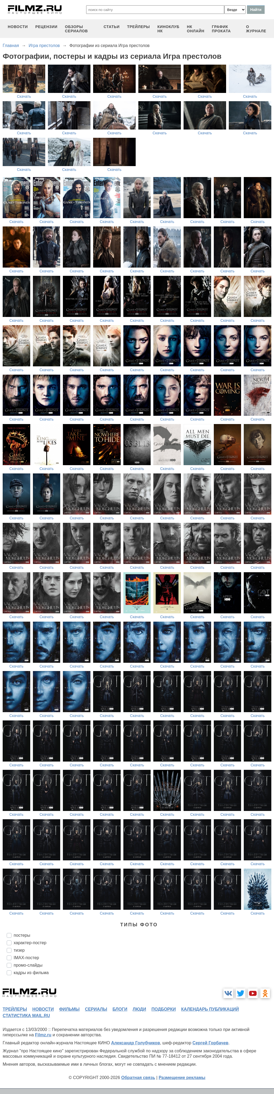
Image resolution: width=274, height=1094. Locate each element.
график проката (221, 29)
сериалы (96, 1009)
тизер (19, 950)
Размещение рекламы (182, 1077)
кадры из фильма (31, 972)
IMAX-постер (26, 957)
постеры (22, 935)
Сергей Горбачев (210, 1043)
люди (139, 1009)
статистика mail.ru (26, 1015)
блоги (119, 1009)
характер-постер (30, 942)
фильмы (69, 1009)
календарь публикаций (210, 1009)
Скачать (24, 96)
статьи (112, 27)
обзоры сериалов (76, 29)
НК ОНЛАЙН (195, 29)
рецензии (46, 27)
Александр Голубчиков (135, 1043)
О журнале (256, 29)
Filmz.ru (43, 1035)
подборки (163, 1009)
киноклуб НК (168, 29)
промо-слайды (28, 965)
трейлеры (138, 27)
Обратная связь (138, 1077)
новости (18, 27)
